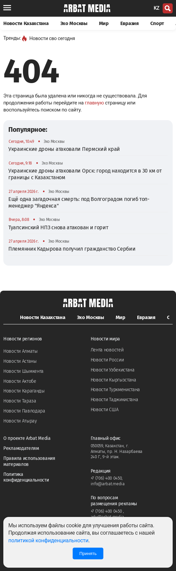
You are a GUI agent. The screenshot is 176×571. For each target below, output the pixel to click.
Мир (104, 23)
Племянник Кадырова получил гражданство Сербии (72, 249)
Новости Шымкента (23, 371)
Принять (88, 553)
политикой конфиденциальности (48, 540)
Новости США (105, 409)
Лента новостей (107, 350)
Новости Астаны (20, 361)
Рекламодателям (21, 448)
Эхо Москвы (73, 23)
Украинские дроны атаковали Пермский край (64, 149)
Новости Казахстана (26, 23)
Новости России (107, 360)
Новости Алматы (20, 351)
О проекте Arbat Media (27, 438)
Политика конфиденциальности (26, 477)
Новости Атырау (20, 421)
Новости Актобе (19, 381)
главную (94, 103)
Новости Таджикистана (114, 399)
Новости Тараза (19, 401)
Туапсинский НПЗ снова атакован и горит (58, 227)
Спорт (157, 23)
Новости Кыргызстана (113, 380)
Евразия (129, 23)
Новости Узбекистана (113, 370)
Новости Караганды (24, 391)
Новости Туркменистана (115, 389)
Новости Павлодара (24, 411)
